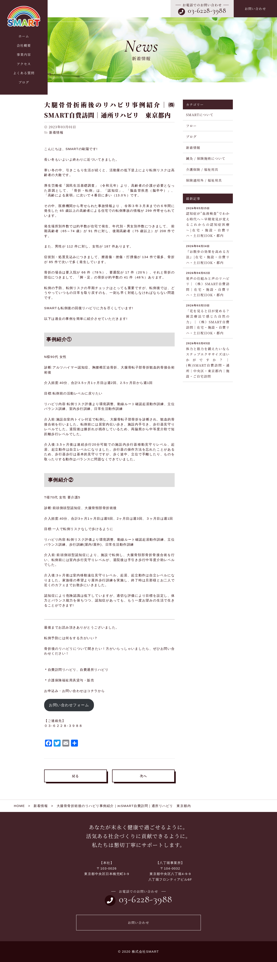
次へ (143, 776)
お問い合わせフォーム (69, 705)
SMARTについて (200, 114)
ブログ (191, 136)
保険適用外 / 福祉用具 (204, 180)
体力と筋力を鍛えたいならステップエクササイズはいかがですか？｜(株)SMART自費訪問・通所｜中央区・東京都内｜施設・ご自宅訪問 (208, 359)
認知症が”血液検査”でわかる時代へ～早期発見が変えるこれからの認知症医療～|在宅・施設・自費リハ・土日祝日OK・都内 (208, 222)
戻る (75, 776)
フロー (191, 125)
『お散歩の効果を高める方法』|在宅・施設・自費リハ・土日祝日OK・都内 (208, 254)
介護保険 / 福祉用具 (202, 169)
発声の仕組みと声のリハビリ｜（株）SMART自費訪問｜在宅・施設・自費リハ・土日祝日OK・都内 (208, 284)
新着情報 (56, 132)
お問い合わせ (255, 8)
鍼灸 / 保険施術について (205, 158)
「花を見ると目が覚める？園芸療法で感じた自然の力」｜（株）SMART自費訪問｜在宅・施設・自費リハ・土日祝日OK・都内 (208, 319)
